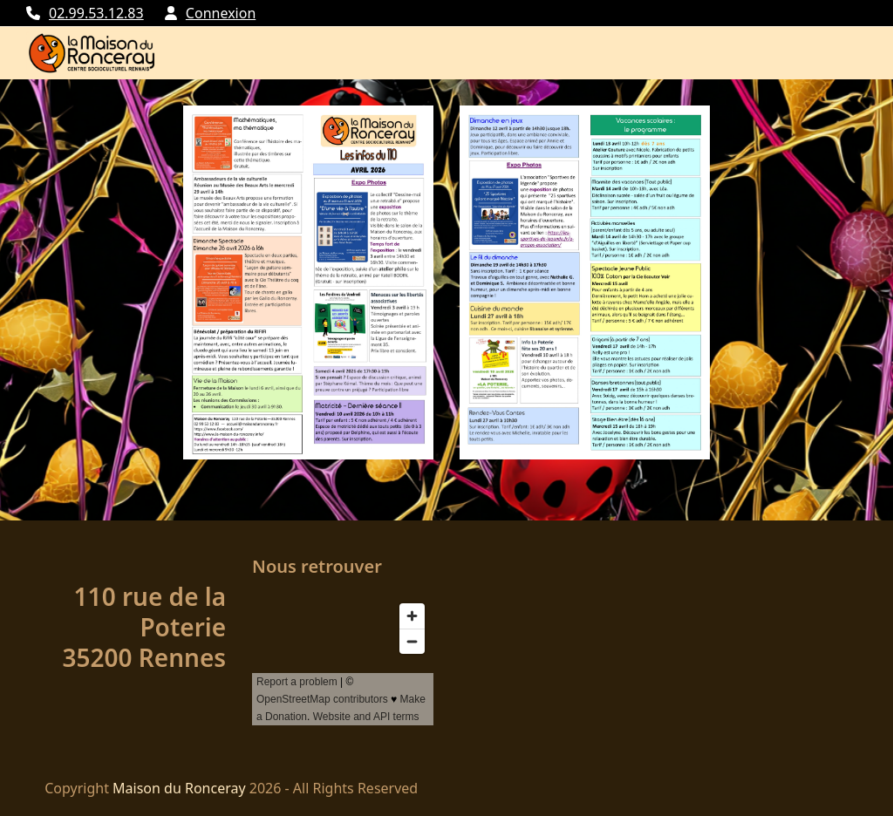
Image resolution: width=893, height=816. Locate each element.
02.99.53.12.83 (96, 13)
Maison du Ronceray (179, 788)
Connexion (221, 13)
